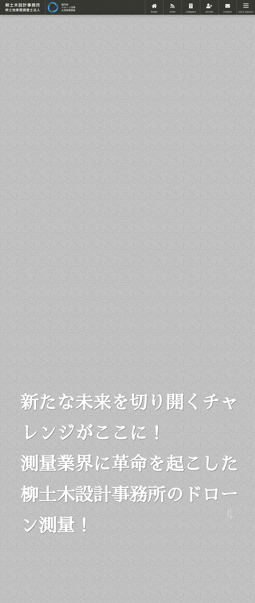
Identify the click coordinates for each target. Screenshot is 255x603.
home (154, 6)
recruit (209, 6)
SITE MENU (246, 6)
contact (227, 6)
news (172, 6)
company (191, 6)
